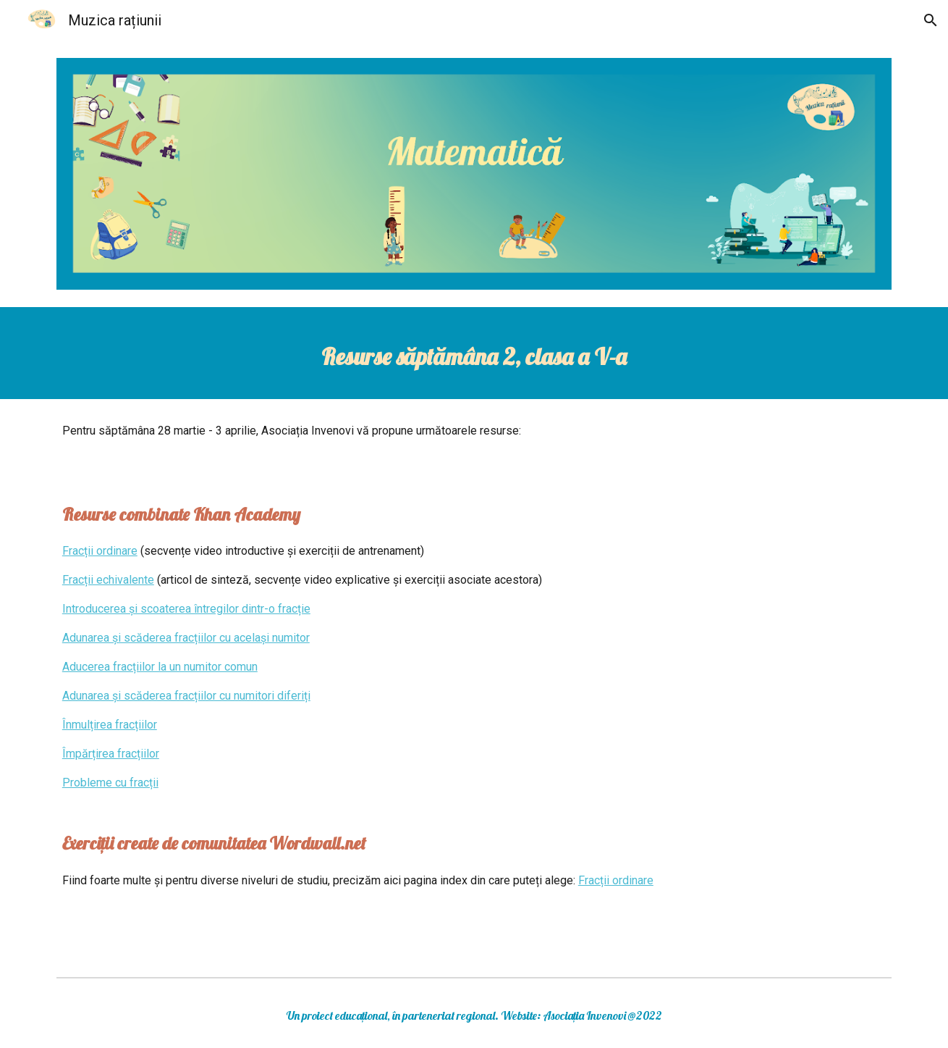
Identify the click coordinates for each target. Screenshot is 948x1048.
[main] (474, 353)
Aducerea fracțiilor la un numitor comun (160, 667)
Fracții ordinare (99, 551)
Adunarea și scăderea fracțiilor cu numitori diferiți (186, 696)
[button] (930, 20)
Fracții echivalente (108, 580)
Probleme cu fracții (110, 782)
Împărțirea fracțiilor (110, 753)
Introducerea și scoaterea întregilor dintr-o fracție (186, 609)
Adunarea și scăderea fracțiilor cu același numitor (186, 638)
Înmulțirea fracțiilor (109, 724)
